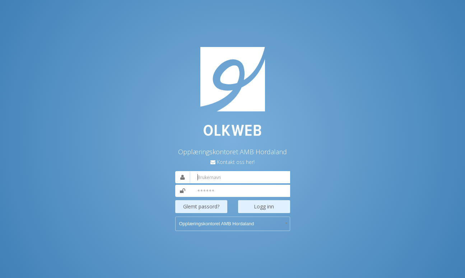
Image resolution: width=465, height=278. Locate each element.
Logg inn (264, 206)
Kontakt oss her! (236, 162)
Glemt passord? (201, 206)
